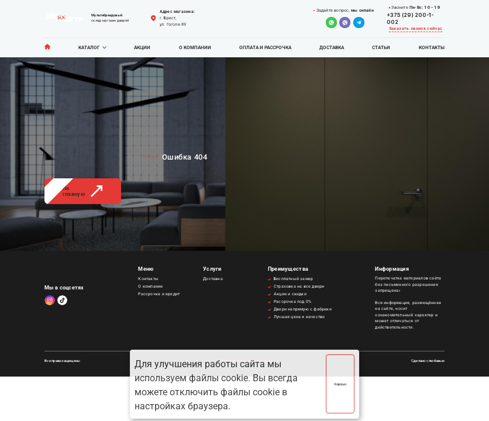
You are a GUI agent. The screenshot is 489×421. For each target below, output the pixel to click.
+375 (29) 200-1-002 (410, 18)
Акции (142, 47)
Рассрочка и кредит (159, 294)
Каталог (88, 47)
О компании (195, 47)
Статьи (381, 47)
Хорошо (340, 384)
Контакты (432, 47)
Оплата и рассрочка (265, 47)
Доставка (331, 47)
